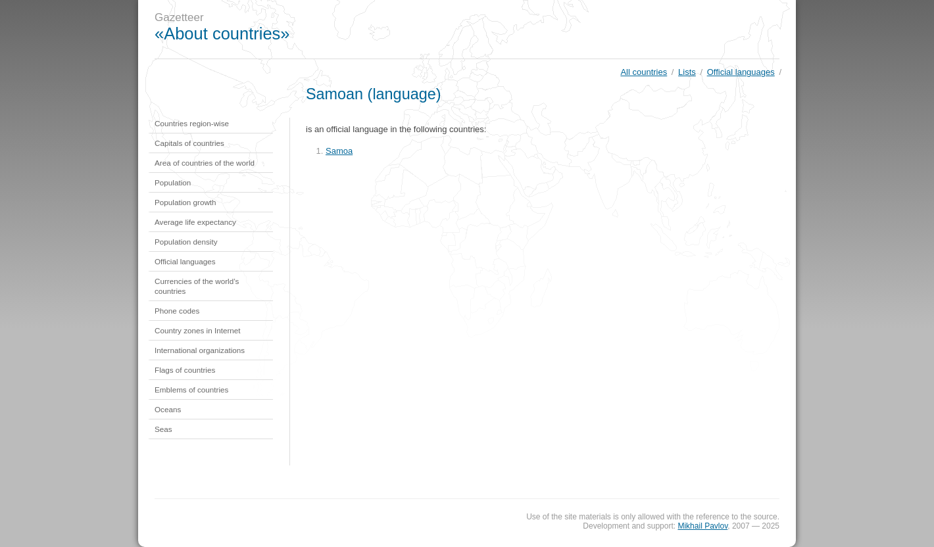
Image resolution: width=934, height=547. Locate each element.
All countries (643, 72)
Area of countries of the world (205, 162)
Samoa (339, 151)
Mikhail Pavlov (702, 526)
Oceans (168, 409)
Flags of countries (185, 370)
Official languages (741, 72)
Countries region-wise (192, 123)
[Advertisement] (555, 29)
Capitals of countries (189, 143)
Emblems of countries (191, 389)
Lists (687, 72)
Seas (163, 429)
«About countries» (222, 33)
